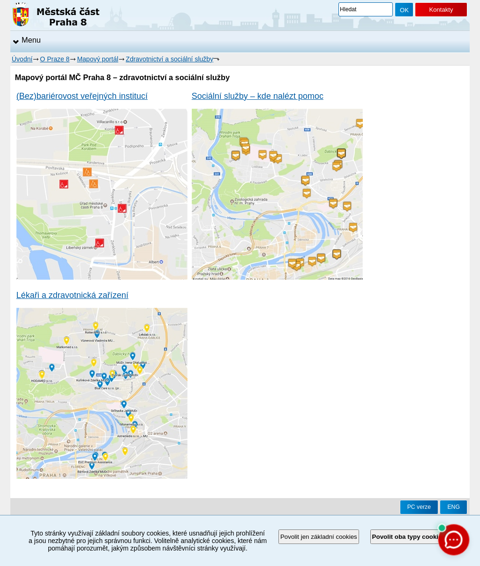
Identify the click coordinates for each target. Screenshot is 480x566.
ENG (453, 507)
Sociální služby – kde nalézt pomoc (257, 96)
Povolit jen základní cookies (318, 536)
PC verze (419, 507)
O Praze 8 (54, 59)
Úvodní (22, 59)
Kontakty (441, 9)
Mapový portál (97, 59)
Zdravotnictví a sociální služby (169, 59)
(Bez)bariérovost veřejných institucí (82, 96)
